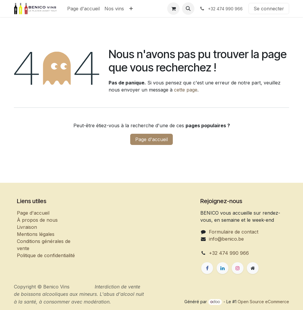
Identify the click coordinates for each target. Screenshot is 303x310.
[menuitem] (83, 8)
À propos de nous (37, 220)
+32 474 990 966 (229, 253)
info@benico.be (226, 239)
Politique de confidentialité (46, 255)
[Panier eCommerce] (173, 8)
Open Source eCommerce (263, 301)
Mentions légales (35, 234)
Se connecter (269, 9)
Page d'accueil (151, 139)
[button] (188, 8)
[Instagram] (238, 268)
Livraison (27, 227)
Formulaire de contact (233, 232)
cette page (185, 90)
